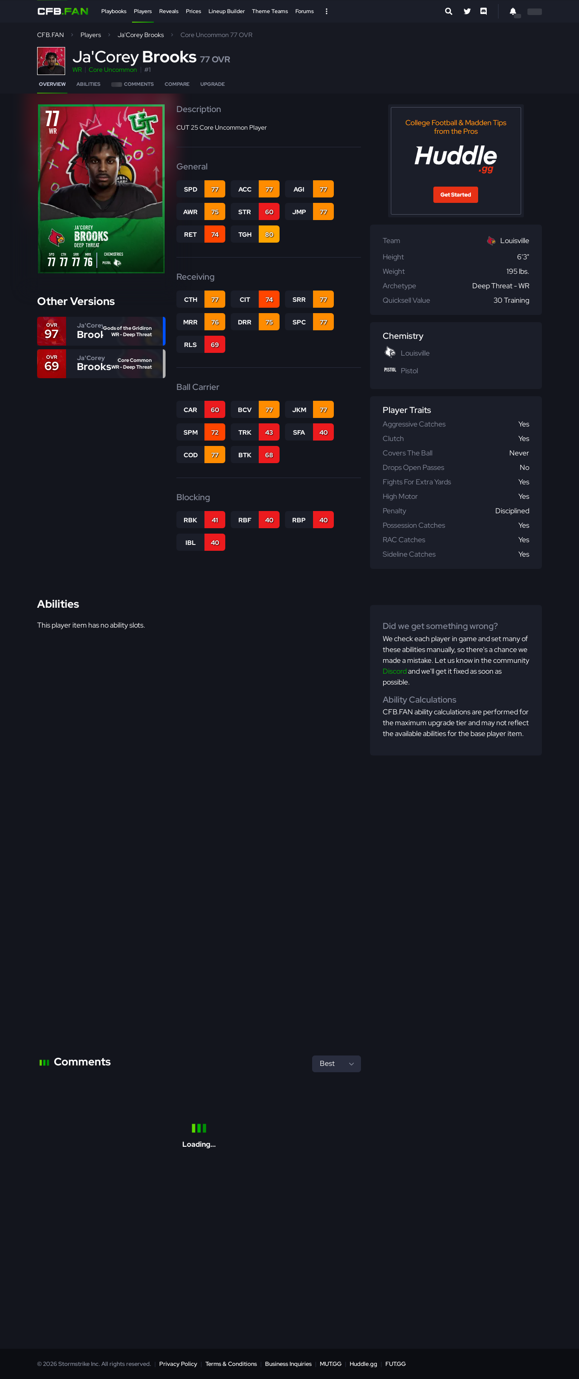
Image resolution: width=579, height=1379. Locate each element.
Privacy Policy (178, 1364)
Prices (193, 11)
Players (143, 11)
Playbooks (114, 11)
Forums (304, 11)
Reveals (169, 11)
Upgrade (212, 84)
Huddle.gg (363, 1364)
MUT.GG (331, 1364)
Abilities (88, 84)
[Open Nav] (326, 11)
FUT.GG (395, 1364)
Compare (177, 84)
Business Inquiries (288, 1364)
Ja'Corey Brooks (141, 35)
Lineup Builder (227, 11)
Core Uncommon (113, 69)
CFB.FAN (50, 35)
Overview (52, 84)
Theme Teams (270, 11)
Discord (395, 671)
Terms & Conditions (231, 1364)
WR (77, 69)
